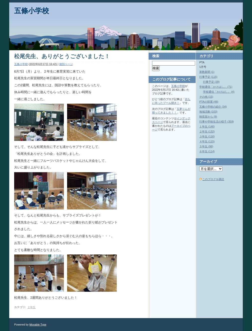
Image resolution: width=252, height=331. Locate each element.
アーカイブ (208, 162)
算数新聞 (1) (206, 71)
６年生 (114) (207, 151)
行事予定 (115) (208, 76)
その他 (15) (206, 96)
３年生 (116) (207, 136)
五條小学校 (31, 11)
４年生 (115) (207, 141)
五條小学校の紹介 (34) (213, 106)
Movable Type (37, 324)
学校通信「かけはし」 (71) (215, 86)
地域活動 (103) (208, 111)
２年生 (31, 307)
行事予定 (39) (211, 81)
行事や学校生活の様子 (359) (216, 121)
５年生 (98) (206, 146)
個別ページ (66, 64)
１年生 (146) (207, 126)
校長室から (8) (208, 116)
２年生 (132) (207, 131)
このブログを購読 (213, 179)
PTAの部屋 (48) (208, 101)
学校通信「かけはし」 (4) (219, 91)
